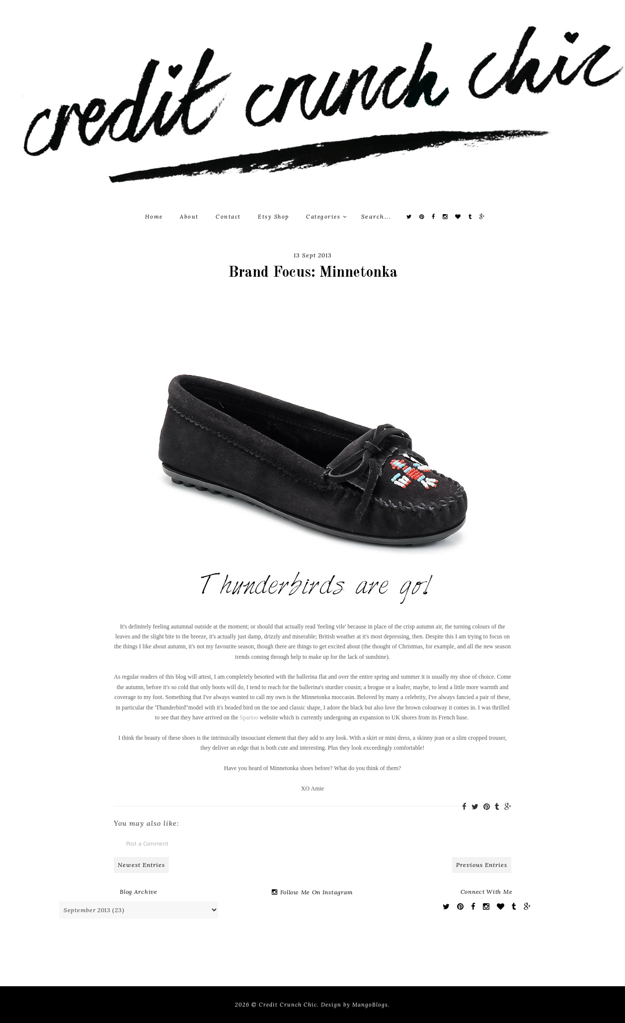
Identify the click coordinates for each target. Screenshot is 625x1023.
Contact (228, 216)
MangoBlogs (370, 1004)
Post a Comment (147, 843)
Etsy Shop (273, 216)
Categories (326, 216)
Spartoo (248, 717)
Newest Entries (141, 864)
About (189, 216)
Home (154, 216)
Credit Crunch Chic (288, 1004)
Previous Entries (481, 864)
